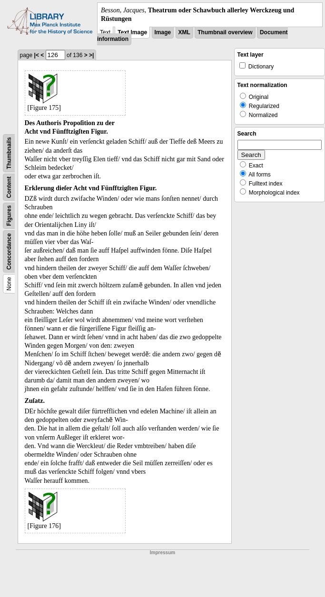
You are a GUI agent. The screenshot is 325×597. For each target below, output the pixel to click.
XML (184, 32)
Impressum (162, 552)
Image (163, 32)
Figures (9, 216)
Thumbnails (9, 153)
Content (9, 187)
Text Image (132, 32)
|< (36, 55)
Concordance (9, 252)
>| (91, 55)
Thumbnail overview (224, 32)
